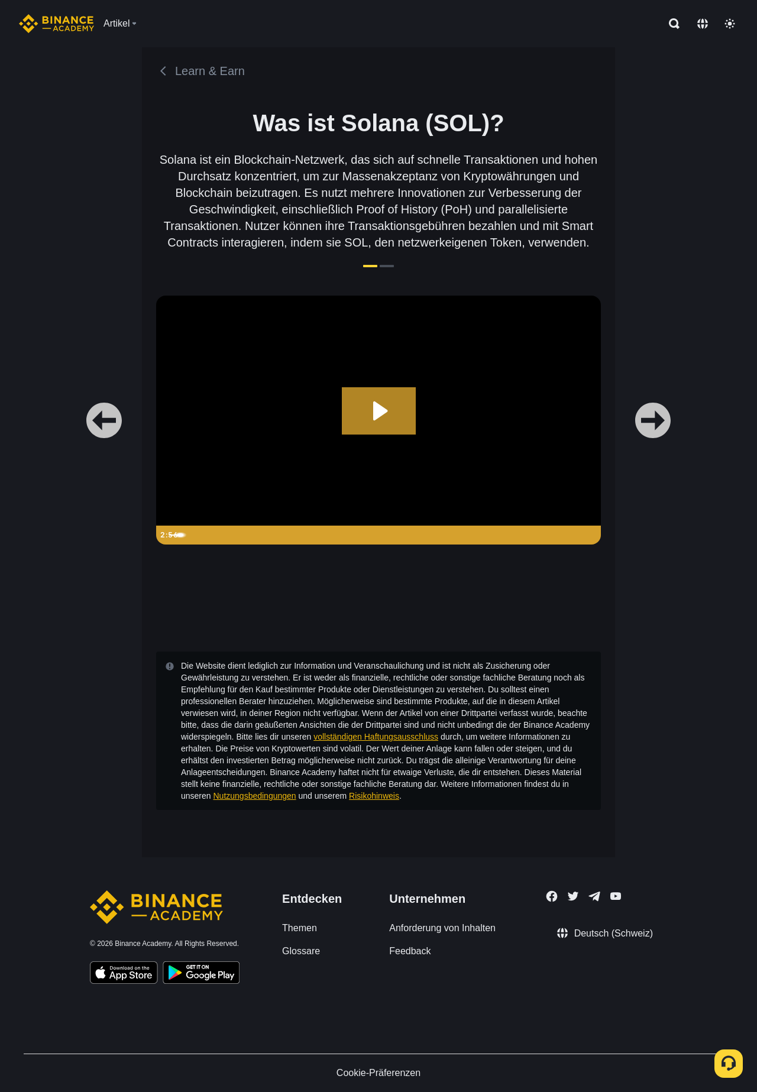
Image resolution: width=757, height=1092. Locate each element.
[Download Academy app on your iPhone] (124, 974)
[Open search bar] (670, 23)
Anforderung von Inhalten (442, 928)
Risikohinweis (374, 796)
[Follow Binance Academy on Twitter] (573, 896)
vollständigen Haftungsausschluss (375, 736)
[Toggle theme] (730, 23)
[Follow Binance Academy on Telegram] (594, 896)
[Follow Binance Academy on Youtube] (616, 896)
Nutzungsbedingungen (254, 796)
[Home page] (56, 23)
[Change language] (702, 23)
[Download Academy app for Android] (201, 974)
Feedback (410, 951)
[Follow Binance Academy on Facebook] (552, 896)
